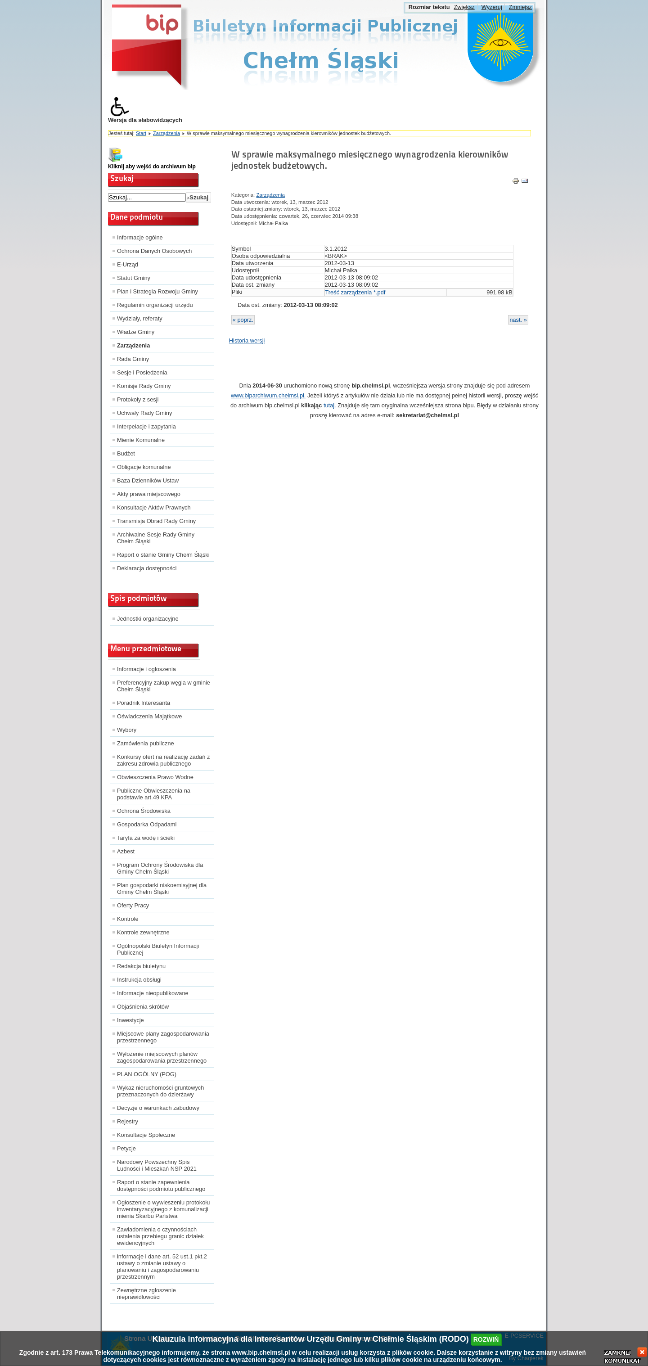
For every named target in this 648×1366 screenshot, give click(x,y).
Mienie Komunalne (141, 440)
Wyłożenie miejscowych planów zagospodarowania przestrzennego (162, 1057)
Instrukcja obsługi (139, 979)
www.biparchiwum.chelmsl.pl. (268, 395)
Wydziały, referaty (139, 318)
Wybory (126, 729)
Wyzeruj (492, 7)
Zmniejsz (520, 7)
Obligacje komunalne (144, 467)
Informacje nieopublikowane (153, 993)
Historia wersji (247, 340)
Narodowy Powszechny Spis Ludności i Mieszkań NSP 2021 (157, 1165)
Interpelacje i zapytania (146, 426)
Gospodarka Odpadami (146, 824)
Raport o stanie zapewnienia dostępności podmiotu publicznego (161, 1185)
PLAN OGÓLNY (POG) (146, 1074)
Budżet (126, 453)
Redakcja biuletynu (141, 966)
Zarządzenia (166, 133)
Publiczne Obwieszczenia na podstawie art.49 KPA (153, 794)
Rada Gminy (133, 359)
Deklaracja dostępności (146, 568)
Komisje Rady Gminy (144, 386)
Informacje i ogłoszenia (146, 669)
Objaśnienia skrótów (143, 1006)
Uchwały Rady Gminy (144, 413)
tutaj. (330, 405)
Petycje (126, 1148)
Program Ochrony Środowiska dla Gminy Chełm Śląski (160, 868)
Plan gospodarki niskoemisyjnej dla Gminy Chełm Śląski (162, 888)
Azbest (126, 851)
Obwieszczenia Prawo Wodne (155, 777)
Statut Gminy (133, 278)
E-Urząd (127, 264)
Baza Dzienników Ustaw (148, 480)
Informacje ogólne (140, 237)
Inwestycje (130, 1020)
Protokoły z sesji (137, 399)
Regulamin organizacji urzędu (155, 305)
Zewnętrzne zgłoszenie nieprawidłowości (146, 1293)
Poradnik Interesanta (143, 702)
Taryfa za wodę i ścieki (146, 837)
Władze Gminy (135, 332)
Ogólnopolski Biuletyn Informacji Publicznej (158, 949)
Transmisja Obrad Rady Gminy (156, 521)
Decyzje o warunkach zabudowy (158, 1108)
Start (141, 133)
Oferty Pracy (133, 905)
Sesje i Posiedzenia (142, 372)
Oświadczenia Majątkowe (149, 716)
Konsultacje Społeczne (146, 1135)
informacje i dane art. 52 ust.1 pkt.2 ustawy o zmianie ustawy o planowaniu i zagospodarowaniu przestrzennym (162, 1266)
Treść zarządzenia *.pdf (355, 292)
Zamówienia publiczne (145, 743)
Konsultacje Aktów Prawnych (154, 507)
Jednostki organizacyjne (148, 618)
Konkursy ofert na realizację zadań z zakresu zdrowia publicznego (163, 760)
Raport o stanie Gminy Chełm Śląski (163, 554)
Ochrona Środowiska (144, 810)
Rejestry (127, 1121)
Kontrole (128, 918)
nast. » (517, 319)
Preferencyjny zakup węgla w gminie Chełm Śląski (163, 686)
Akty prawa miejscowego (148, 494)
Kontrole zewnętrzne (143, 932)
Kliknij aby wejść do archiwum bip (152, 166)
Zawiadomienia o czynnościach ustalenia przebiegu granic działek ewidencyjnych (160, 1236)
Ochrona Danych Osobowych (154, 251)
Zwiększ (464, 7)
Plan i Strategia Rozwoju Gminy (157, 291)
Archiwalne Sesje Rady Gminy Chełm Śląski (155, 538)
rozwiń (486, 1339)
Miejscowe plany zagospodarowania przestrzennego (163, 1037)
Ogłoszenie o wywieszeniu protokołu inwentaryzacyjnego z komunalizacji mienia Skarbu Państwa (163, 1209)
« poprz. (243, 319)
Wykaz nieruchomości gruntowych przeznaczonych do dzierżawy (160, 1091)
